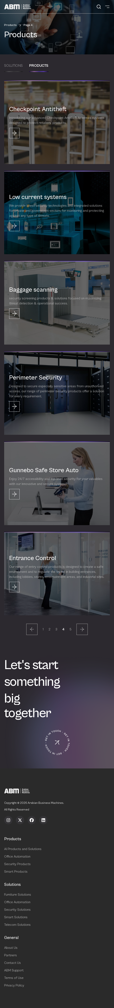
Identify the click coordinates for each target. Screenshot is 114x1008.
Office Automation (17, 856)
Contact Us (12, 963)
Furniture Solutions (17, 894)
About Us (11, 948)
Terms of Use (14, 978)
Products (10, 25)
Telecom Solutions (17, 925)
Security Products (17, 864)
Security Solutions (17, 910)
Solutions (13, 65)
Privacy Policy (14, 985)
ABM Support (14, 970)
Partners (10, 955)
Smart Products (16, 871)
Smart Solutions (16, 917)
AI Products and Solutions (22, 849)
